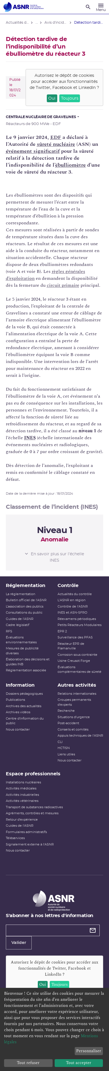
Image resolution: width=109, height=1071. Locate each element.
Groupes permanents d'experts (74, 702)
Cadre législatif (17, 625)
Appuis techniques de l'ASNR (80, 735)
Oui (52, 98)
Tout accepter (78, 1063)
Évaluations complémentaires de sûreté (79, 670)
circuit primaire (63, 285)
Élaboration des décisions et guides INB (27, 662)
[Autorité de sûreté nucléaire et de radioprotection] (23, 7)
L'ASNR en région (71, 600)
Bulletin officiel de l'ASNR (26, 600)
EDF (55, 137)
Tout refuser (28, 1063)
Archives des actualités (23, 706)
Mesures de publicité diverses (22, 651)
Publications (15, 699)
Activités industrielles (22, 794)
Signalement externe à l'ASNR (30, 844)
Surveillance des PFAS (75, 637)
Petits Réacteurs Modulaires (79, 625)
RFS (9, 631)
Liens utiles (66, 754)
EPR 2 (62, 631)
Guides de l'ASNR (19, 619)
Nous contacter (18, 729)
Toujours (69, 98)
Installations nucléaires (23, 782)
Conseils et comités (73, 729)
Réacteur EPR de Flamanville (71, 646)
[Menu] (101, 7)
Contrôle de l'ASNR (73, 606)
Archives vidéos (18, 712)
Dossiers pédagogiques (24, 693)
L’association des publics (24, 606)
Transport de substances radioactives (34, 807)
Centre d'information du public (25, 721)
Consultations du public (24, 612)
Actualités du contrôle (75, 594)
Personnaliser (88, 1051)
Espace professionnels (33, 774)
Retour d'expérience (22, 819)
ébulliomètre (70, 165)
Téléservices (15, 838)
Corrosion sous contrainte (77, 654)
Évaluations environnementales (21, 640)
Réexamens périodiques (77, 619)
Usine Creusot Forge (74, 660)
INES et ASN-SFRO (72, 612)
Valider (18, 943)
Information (20, 685)
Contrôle (68, 585)
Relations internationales (77, 693)
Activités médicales (21, 788)
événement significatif (33, 151)
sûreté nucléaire (56, 144)
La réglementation (20, 594)
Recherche (66, 710)
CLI (60, 742)
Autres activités (77, 685)
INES (30, 437)
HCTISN (64, 748)
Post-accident (68, 723)
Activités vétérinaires (22, 800)
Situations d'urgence (74, 717)
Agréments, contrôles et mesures (32, 813)
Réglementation (25, 585)
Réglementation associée (26, 670)
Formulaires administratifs (26, 832)
